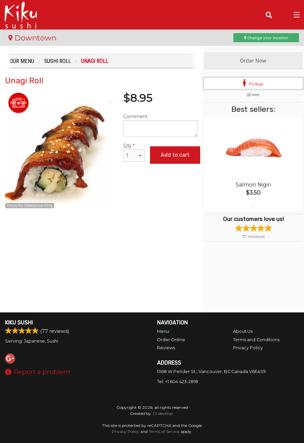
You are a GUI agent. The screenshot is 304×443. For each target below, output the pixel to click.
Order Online (171, 339)
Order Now (253, 61)
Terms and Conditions (256, 339)
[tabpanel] (253, 164)
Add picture (18, 103)
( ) (282, 15)
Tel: (177, 381)
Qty (133, 152)
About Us (242, 331)
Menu (163, 331)
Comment (160, 125)
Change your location (266, 37)
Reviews (166, 347)
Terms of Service (164, 431)
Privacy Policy (248, 347)
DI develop (163, 413)
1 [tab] (253, 207)
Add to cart (175, 155)
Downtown (32, 38)
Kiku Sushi (19, 322)
